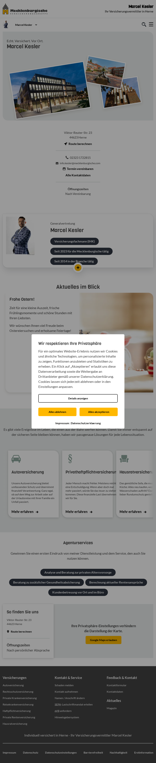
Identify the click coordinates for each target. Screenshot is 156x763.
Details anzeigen (78, 398)
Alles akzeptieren (98, 411)
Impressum (62, 423)
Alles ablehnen (57, 411)
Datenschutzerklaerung (86, 423)
